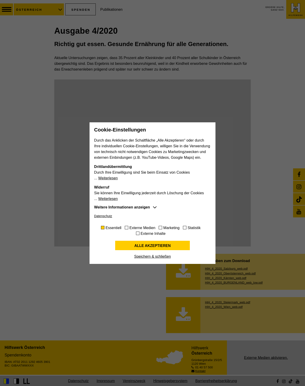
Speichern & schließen (152, 256)
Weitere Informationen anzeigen (122, 207)
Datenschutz (103, 216)
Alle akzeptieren (152, 246)
